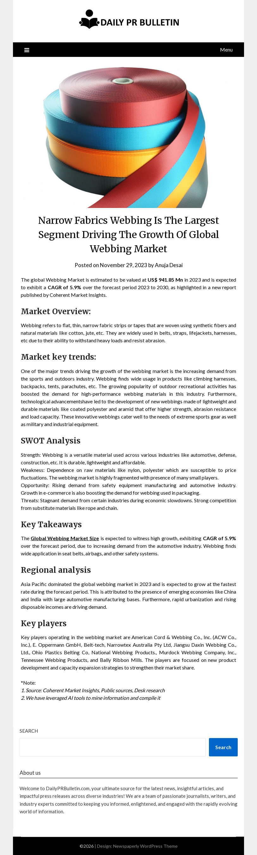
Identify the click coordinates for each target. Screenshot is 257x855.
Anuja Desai (169, 265)
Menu (226, 49)
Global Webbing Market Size (65, 538)
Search (29, 731)
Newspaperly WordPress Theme (145, 846)
